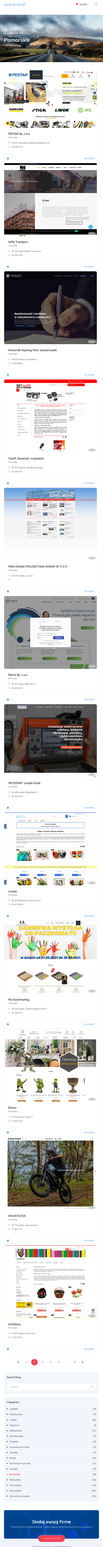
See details (89, 152)
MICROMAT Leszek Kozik (24, 777)
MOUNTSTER (17, 1209)
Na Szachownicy (19, 993)
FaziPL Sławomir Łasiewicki (26, 452)
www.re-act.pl (14, 4)
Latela (12, 885)
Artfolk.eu (14, 1317)
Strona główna (11, 28)
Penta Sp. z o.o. (18, 669)
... (66, 1355)
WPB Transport (18, 236)
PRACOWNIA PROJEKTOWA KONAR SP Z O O (38, 560)
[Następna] (82, 1355)
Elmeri (12, 1101)
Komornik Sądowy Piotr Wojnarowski (33, 344)
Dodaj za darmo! (51, 1531)
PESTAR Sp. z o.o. (19, 128)
